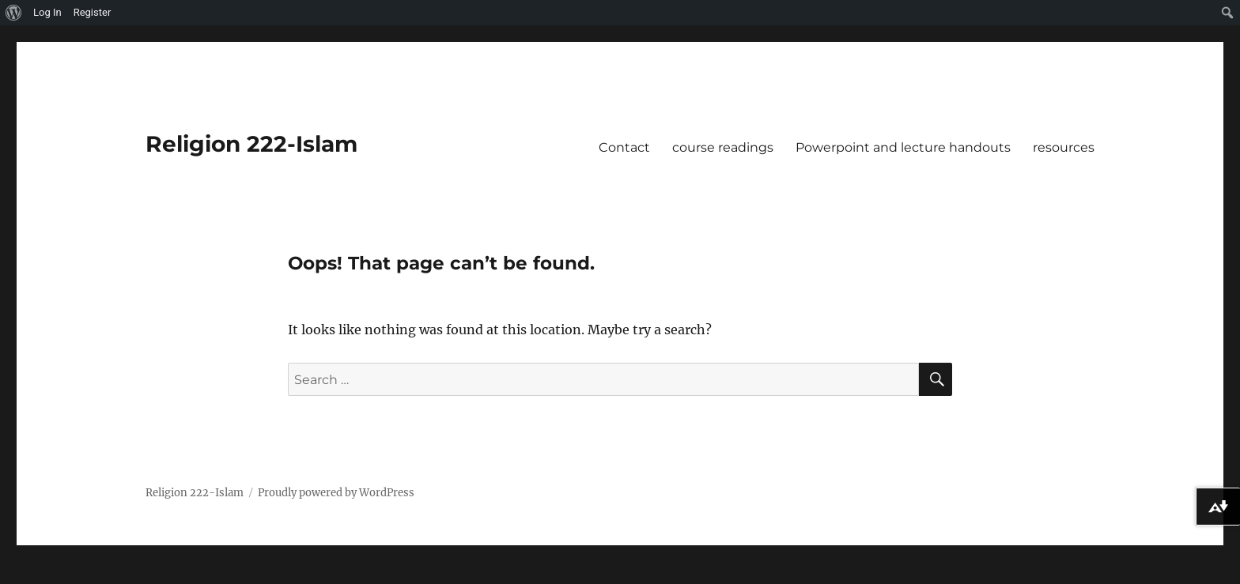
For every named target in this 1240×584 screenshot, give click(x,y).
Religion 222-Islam (251, 143)
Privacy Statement (57, 573)
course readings (722, 147)
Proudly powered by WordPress (336, 492)
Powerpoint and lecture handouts (903, 147)
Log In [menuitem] (47, 12)
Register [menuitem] (93, 12)
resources (1063, 147)
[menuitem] (14, 12)
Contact (624, 147)
